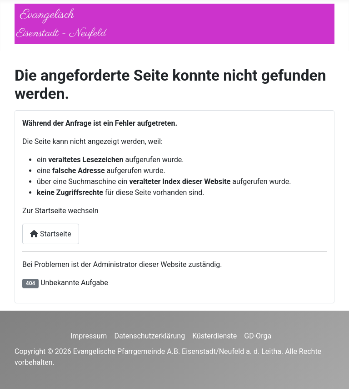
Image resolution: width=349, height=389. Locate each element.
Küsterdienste (214, 336)
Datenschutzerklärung (149, 336)
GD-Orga (257, 336)
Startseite (50, 234)
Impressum (88, 336)
